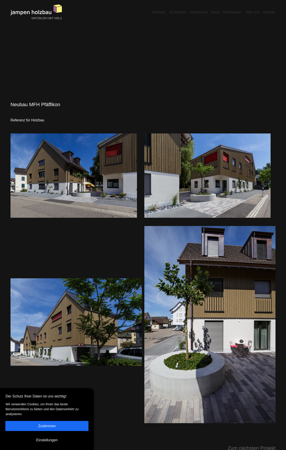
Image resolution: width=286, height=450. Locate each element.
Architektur (177, 12)
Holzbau (158, 12)
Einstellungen (47, 440)
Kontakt (269, 12)
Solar (215, 12)
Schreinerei (198, 12)
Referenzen (232, 12)
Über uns (252, 12)
